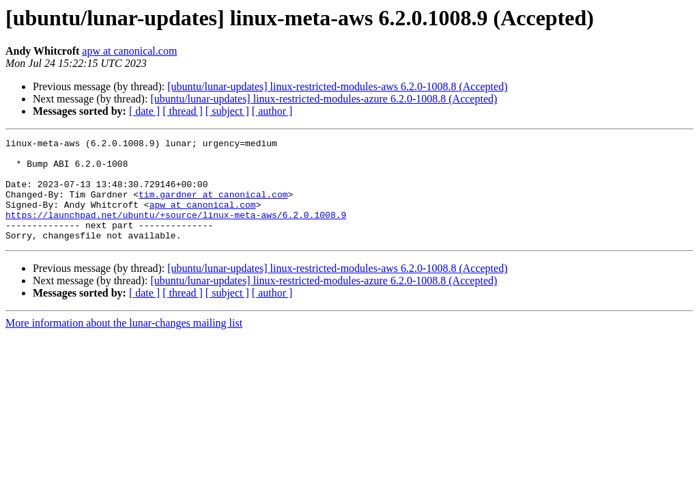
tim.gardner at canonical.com (213, 206)
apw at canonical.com (129, 51)
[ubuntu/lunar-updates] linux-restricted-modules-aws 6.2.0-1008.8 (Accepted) (337, 86)
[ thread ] (182, 111)
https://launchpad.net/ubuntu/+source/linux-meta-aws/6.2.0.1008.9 (175, 231)
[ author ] (272, 111)
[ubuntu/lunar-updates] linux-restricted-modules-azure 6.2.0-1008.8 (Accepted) (323, 99)
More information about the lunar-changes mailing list (123, 343)
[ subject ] (227, 111)
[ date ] (144, 111)
